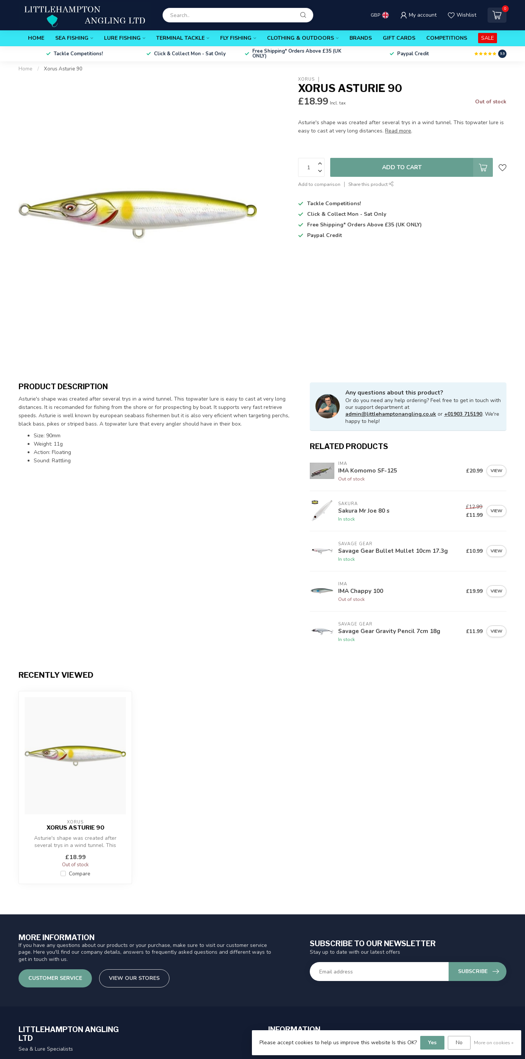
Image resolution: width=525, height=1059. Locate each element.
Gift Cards (399, 38)
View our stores (134, 978)
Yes (432, 1042)
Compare (79, 874)
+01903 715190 (463, 414)
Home (36, 38)
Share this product (371, 184)
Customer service (55, 978)
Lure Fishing (122, 38)
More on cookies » (494, 1042)
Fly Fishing (236, 38)
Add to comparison (319, 184)
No (459, 1042)
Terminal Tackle (180, 38)
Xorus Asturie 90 (63, 69)
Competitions (446, 38)
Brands (360, 38)
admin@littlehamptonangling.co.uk (390, 414)
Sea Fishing (72, 38)
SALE (487, 38)
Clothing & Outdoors (300, 38)
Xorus (306, 79)
